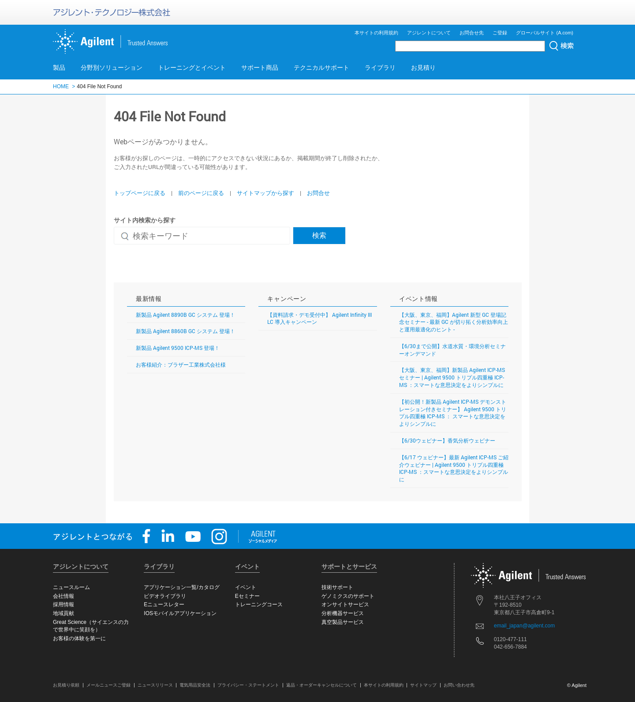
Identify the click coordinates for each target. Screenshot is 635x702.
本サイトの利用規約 (376, 32)
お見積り (423, 67)
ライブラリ (380, 67)
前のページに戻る (201, 193)
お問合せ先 (471, 32)
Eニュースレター (164, 604)
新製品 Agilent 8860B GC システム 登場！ (185, 330)
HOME (61, 86)
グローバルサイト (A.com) (544, 32)
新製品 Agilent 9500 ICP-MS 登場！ (178, 347)
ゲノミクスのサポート (347, 596)
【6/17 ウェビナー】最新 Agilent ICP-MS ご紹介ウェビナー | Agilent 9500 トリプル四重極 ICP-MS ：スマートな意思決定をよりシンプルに (453, 468)
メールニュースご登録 (108, 685)
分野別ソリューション (111, 67)
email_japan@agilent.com (524, 626)
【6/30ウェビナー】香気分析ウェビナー (447, 440)
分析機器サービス (342, 613)
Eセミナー (247, 596)
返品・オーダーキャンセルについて (321, 685)
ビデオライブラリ (165, 596)
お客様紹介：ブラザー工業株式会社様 (181, 364)
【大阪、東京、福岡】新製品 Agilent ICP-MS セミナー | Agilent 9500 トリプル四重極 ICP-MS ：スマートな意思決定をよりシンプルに (452, 377)
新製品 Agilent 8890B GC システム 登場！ (185, 314)
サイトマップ (423, 685)
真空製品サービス (342, 622)
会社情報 (63, 596)
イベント (245, 587)
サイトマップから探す (265, 193)
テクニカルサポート (321, 67)
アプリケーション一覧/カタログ (181, 587)
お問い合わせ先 (459, 685)
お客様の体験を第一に (79, 638)
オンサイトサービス (345, 604)
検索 (319, 235)
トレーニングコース (259, 604)
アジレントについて (429, 32)
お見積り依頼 (66, 685)
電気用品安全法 (194, 685)
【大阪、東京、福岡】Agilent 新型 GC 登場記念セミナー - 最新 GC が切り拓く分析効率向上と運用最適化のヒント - (453, 322)
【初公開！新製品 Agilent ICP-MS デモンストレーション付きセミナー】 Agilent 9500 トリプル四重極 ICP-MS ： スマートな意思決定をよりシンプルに (452, 412)
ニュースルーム (71, 587)
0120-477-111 (510, 639)
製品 (59, 67)
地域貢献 (63, 613)
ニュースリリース (155, 685)
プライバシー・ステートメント (248, 685)
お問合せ (318, 193)
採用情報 (63, 604)
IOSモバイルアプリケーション (180, 613)
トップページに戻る (139, 193)
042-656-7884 (510, 647)
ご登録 (500, 32)
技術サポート (337, 587)
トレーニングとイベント (192, 67)
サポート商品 (259, 67)
